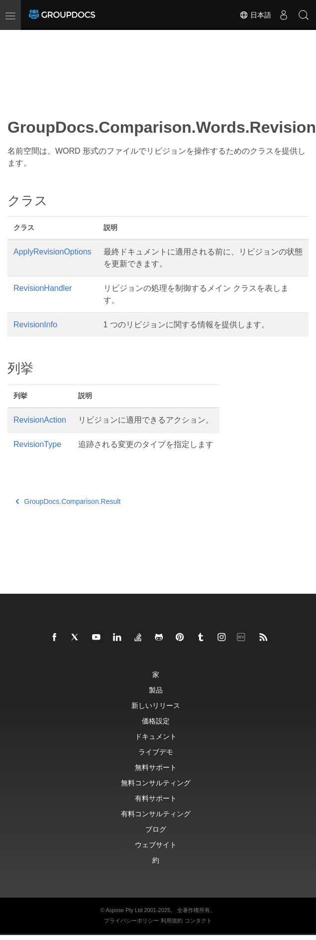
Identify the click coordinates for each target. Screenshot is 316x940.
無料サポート (156, 767)
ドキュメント (156, 736)
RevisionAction (39, 420)
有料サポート (156, 798)
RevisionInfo (35, 324)
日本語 (255, 14)
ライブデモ (155, 751)
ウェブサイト (156, 844)
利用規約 (172, 921)
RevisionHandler (42, 288)
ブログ (155, 829)
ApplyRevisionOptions (52, 251)
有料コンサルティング (156, 813)
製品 (156, 690)
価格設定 (156, 720)
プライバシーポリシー (131, 921)
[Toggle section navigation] (15, 38)
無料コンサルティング (156, 782)
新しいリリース (155, 705)
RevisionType (37, 444)
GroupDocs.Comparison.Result (67, 501)
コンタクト (198, 921)
